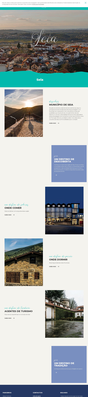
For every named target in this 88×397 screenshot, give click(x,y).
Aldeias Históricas (7, 396)
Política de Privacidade (38, 4)
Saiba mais (54, 123)
